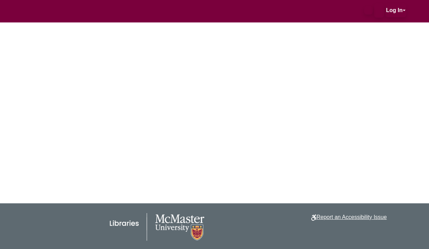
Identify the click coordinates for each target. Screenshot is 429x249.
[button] (368, 10)
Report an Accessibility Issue (351, 217)
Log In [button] (394, 10)
